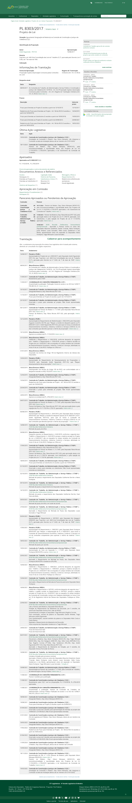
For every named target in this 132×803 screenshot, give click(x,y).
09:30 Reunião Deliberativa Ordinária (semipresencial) (46, 557)
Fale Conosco (109, 2)
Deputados (34, 16)
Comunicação (64, 16)
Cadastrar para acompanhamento (47, 24)
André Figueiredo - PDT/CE (28, 52)
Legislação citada (46, 175)
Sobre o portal (51, 801)
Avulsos (21, 175)
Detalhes (93, 82)
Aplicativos (74, 801)
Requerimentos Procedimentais (29, 192)
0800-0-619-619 (95, 787)
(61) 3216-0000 (102, 789)
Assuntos (12, 16)
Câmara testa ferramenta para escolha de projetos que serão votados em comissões (95, 54)
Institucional (23, 16)
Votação (64, 664)
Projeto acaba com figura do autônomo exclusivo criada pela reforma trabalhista (97, 61)
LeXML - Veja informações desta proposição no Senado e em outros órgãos (97, 115)
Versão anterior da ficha (62, 24)
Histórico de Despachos (27, 185)
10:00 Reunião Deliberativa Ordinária (41, 427)
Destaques (23, 194)
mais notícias (106, 67)
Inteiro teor (51, 29)
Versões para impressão (74, 24)
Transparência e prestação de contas (85, 16)
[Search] (113, 16)
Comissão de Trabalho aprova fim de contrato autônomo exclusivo (96, 47)
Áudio (86, 82)
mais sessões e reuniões (103, 107)
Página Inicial (14, 21)
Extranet (82, 801)
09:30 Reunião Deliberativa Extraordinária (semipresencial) (48, 501)
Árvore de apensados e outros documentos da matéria (37, 169)
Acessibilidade (98, 2)
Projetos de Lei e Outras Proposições (42, 21)
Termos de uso (63, 801)
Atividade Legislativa (49, 16)
